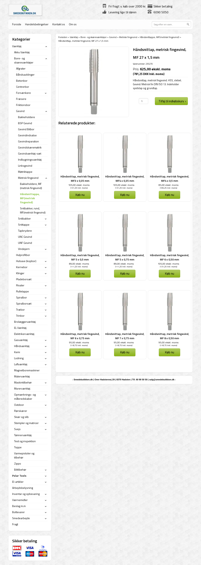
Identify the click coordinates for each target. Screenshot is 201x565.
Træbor (20, 309)
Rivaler (20, 285)
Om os (73, 24)
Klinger (20, 273)
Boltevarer (18, 512)
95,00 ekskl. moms (79, 342)
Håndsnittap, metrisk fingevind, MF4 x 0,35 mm (124, 178)
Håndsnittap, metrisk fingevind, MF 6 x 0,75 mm (80, 336)
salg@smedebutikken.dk (162, 379)
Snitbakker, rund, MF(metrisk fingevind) (33, 210)
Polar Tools (19, 476)
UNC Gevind (25, 237)
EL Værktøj (20, 328)
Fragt (15, 524)
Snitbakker (24, 218)
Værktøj (74, 37)
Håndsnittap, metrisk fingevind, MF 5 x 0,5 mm (80, 257)
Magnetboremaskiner (27, 370)
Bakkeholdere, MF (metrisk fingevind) (31, 186)
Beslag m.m (19, 506)
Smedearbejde (21, 518)
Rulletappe (22, 291)
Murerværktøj (22, 388)
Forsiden (62, 37)
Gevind (113, 37)
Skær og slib (21, 417)
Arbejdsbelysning (22, 488)
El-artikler (18, 482)
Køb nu (80, 194)
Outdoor (19, 405)
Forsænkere (23, 93)
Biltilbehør (20, 469)
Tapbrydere (25, 231)
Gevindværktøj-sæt (29, 153)
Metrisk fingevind (128, 37)
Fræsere (21, 99)
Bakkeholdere (26, 117)
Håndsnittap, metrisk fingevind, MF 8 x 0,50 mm (169, 336)
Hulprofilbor (23, 255)
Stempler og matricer (26, 423)
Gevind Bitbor (26, 129)
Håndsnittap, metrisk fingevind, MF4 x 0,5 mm (169, 178)
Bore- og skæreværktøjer (93, 37)
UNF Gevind (25, 243)
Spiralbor (21, 297)
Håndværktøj (21, 346)
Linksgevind (25, 166)
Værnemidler (20, 500)
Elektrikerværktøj (24, 334)
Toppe (18, 447)
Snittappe (23, 224)
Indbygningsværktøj (30, 159)
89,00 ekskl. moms (79, 264)
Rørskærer (20, 411)
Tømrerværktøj (23, 435)
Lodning (19, 358)
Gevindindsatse (27, 135)
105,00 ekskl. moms (79, 185)
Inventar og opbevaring (26, 494)
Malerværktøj (22, 376)
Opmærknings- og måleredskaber (25, 396)
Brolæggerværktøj (25, 322)
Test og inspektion (25, 441)
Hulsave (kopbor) (26, 261)
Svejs (17, 429)
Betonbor (21, 81)
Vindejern (24, 249)
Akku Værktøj (22, 52)
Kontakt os (58, 24)
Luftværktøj (20, 364)
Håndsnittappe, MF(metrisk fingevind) (159, 37)
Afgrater (21, 68)
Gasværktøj (21, 340)
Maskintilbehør (23, 382)
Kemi (17, 352)
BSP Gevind (25, 123)
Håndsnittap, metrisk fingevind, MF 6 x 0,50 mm (169, 257)
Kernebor (21, 267)
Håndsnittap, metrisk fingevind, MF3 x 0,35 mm (80, 178)
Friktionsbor (23, 105)
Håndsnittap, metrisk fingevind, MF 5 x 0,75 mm (124, 257)
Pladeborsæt (23, 279)
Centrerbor (22, 87)
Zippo (17, 463)
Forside (16, 24)
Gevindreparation (28, 141)
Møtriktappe (25, 172)
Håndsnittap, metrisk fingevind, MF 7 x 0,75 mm (124, 336)
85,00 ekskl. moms (168, 185)
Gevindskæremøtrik (30, 147)
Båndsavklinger (25, 74)
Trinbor (20, 316)
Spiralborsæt (23, 303)
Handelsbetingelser (36, 24)
